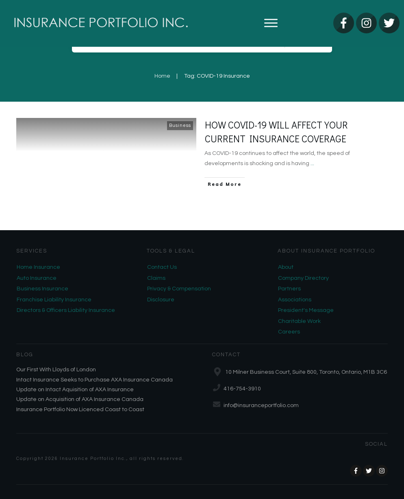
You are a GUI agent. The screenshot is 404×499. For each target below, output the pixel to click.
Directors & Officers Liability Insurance (66, 310)
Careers (289, 332)
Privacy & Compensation (179, 289)
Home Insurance (38, 267)
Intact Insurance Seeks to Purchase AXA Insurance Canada (94, 380)
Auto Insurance (36, 278)
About (285, 267)
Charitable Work (299, 321)
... (312, 163)
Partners (289, 289)
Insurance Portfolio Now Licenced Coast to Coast (80, 409)
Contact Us (162, 267)
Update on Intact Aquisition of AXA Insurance (75, 389)
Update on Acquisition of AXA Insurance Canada (79, 399)
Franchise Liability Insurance (54, 300)
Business (180, 125)
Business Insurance (42, 289)
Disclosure (160, 300)
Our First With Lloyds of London (56, 370)
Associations (294, 300)
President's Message (306, 310)
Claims (156, 278)
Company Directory (303, 278)
